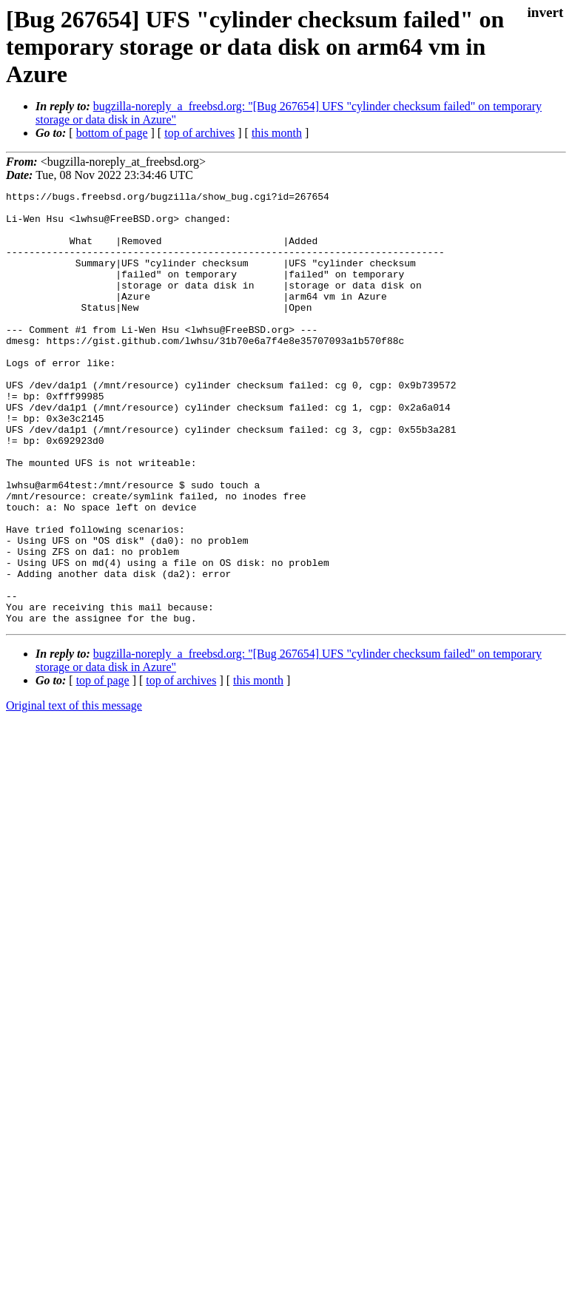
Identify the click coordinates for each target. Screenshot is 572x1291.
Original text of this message (74, 792)
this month (277, 133)
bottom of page (112, 133)
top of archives (199, 133)
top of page (102, 767)
